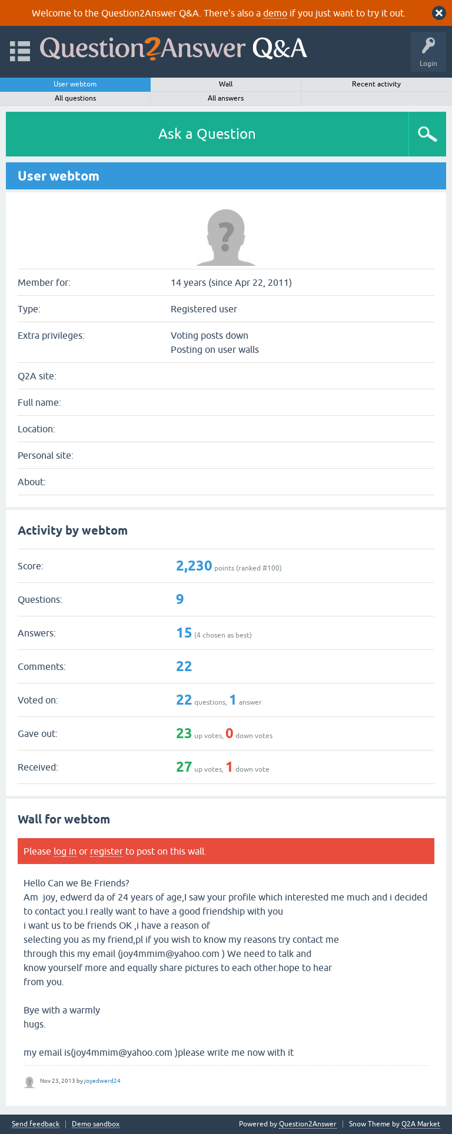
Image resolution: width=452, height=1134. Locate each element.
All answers (226, 98)
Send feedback (35, 1124)
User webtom (75, 84)
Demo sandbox (95, 1124)
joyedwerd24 (102, 1081)
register (106, 851)
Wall (225, 84)
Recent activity (376, 84)
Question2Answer (308, 1124)
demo (275, 13)
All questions (75, 98)
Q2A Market (420, 1124)
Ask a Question (207, 134)
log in (65, 851)
